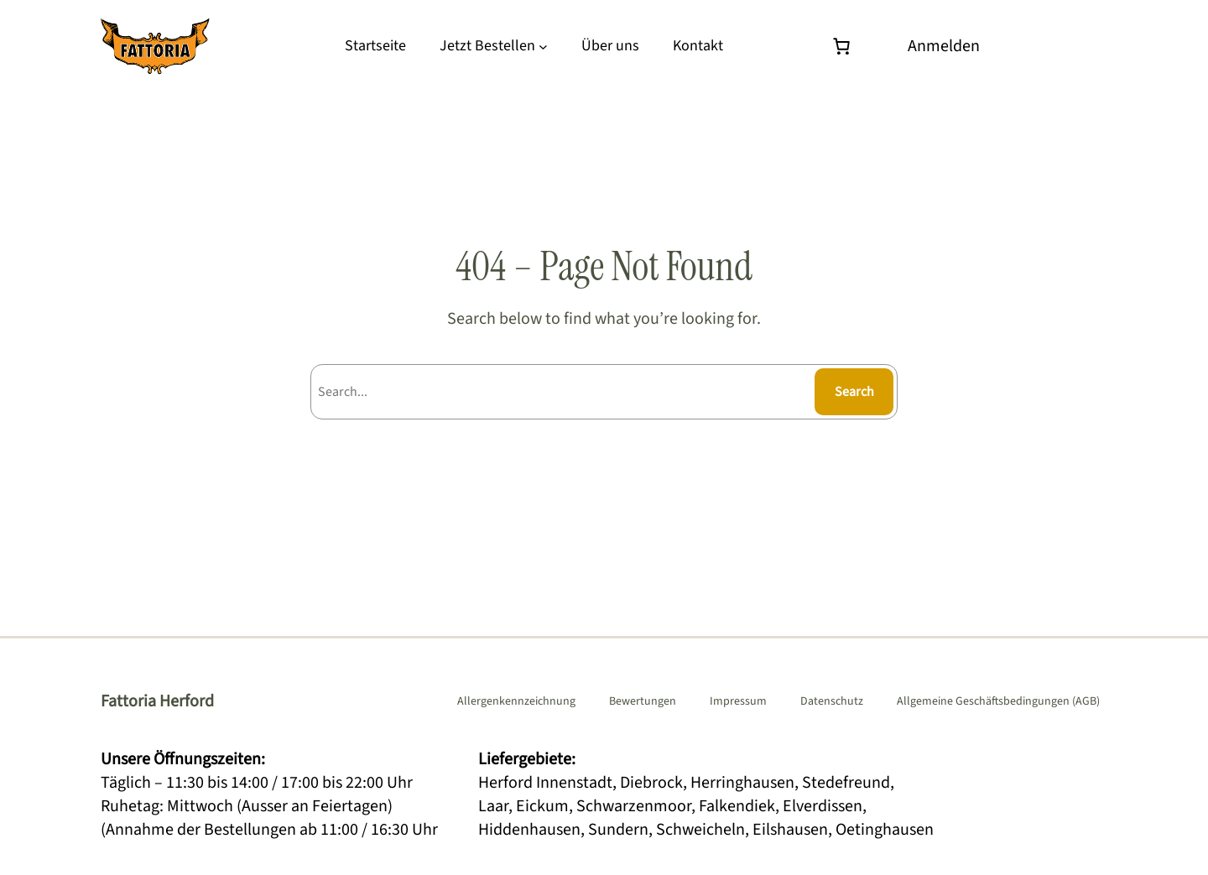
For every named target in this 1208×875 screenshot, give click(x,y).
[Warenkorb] (845, 46)
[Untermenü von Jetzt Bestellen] (543, 46)
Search (854, 392)
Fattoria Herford (157, 701)
